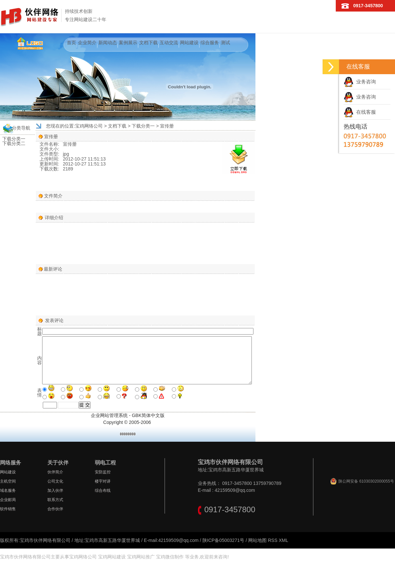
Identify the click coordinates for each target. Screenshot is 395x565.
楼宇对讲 (103, 481)
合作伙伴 (55, 509)
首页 (71, 42)
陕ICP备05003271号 (223, 540)
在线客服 (360, 112)
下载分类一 (13, 138)
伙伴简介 (55, 472)
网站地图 (257, 540)
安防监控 (103, 472)
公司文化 (55, 481)
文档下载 (148, 42)
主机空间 (8, 481)
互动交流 (169, 42)
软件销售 (8, 509)
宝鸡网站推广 (141, 556)
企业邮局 (8, 499)
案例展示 (128, 42)
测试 (225, 42)
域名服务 (8, 490)
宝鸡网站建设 (112, 556)
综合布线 (103, 490)
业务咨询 (360, 81)
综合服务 (209, 42)
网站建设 (189, 42)
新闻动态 (107, 42)
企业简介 (87, 42)
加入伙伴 (55, 490)
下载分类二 (13, 143)
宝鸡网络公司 (89, 126)
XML (283, 540)
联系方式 (55, 499)
